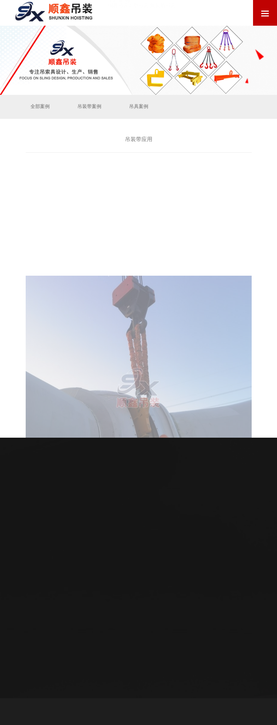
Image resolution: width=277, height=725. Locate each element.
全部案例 (40, 106)
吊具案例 (138, 106)
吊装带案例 (89, 106)
